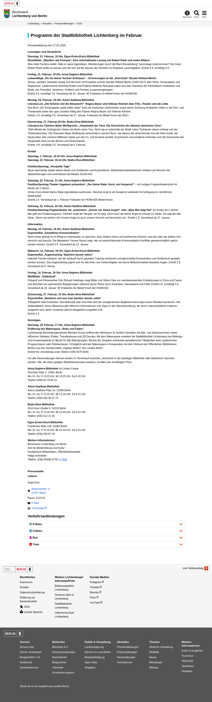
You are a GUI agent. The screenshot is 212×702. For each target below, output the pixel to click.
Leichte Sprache (31, 612)
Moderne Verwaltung (161, 647)
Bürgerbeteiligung (95, 657)
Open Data (91, 662)
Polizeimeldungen (127, 652)
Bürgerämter (59, 662)
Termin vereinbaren (31, 652)
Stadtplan (187, 671)
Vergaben (90, 667)
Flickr (93, 597)
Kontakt (24, 587)
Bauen (153, 657)
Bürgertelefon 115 (30, 657)
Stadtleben (188, 666)
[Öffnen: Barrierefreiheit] (187, 14)
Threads (94, 587)
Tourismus (187, 655)
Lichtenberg (33, 23)
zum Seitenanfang (193, 568)
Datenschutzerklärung (32, 592)
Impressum (26, 582)
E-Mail (63, 459)
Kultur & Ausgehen (192, 650)
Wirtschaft (187, 661)
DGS (25, 606)
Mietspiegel (155, 662)
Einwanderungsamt (63, 672)
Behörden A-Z (60, 647)
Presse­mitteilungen (64, 23)
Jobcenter (57, 667)
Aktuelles (47, 23)
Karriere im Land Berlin (98, 652)
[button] (106, 524)
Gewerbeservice (29, 667)
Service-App (27, 647)
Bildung (153, 667)
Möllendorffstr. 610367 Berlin (40, 491)
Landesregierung (94, 647)
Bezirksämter (59, 657)
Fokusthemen (124, 662)
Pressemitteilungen (128, 647)
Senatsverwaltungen (63, 652)
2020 (79, 23)
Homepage (37, 508)
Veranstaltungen (126, 657)
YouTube (95, 602)
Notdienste (26, 662)
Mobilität (154, 652)
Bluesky (94, 592)
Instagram (95, 582)
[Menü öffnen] (204, 14)
